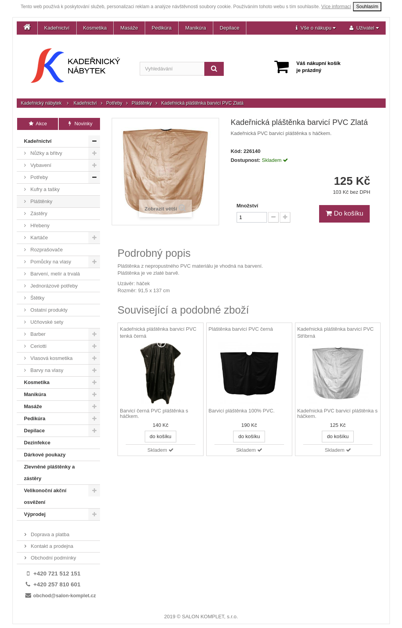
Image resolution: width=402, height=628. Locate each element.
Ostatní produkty (48, 310)
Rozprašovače (46, 250)
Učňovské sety (46, 322)
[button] (315, 28)
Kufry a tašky (44, 189)
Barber (37, 334)
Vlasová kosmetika (51, 358)
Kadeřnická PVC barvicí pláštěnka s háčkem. (337, 413)
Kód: (236, 151)
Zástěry (38, 213)
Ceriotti (38, 346)
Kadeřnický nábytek (41, 103)
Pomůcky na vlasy (50, 262)
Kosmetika (95, 28)
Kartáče (38, 237)
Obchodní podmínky (53, 558)
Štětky (37, 298)
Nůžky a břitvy (45, 153)
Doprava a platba (50, 534)
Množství (247, 206)
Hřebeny (39, 225)
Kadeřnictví (57, 28)
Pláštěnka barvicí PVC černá (241, 329)
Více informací (336, 6)
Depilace (230, 28)
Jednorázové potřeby (53, 286)
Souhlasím (367, 6)
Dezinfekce (37, 443)
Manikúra (195, 28)
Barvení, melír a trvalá (54, 274)
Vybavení (40, 165)
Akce (37, 123)
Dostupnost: (246, 160)
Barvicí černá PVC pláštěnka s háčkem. (154, 413)
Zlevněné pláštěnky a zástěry (49, 472)
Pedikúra (162, 28)
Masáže (129, 28)
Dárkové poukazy (45, 455)
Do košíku (344, 213)
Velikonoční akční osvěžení (45, 496)
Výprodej (35, 514)
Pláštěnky (142, 103)
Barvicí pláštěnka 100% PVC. (242, 411)
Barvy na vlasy (46, 370)
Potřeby (114, 103)
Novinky (80, 123)
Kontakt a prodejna (52, 546)
